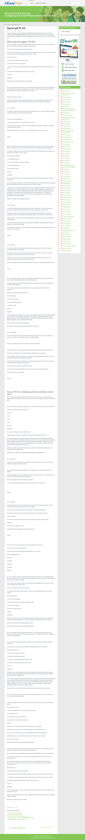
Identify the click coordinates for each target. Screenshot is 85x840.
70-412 (8, 24)
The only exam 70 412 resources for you (18, 816)
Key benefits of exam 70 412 (15, 814)
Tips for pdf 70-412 (16, 28)
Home (31, 3)
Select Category (65, 31)
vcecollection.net (51, 837)
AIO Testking (44, 837)
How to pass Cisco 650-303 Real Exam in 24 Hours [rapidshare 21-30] (17, 828)
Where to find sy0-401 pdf (46, 827)
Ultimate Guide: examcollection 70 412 (18, 819)
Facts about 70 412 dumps (15, 813)
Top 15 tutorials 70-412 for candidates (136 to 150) (20, 817)
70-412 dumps (15, 807)
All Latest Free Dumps (40, 3)
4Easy (13, 3)
